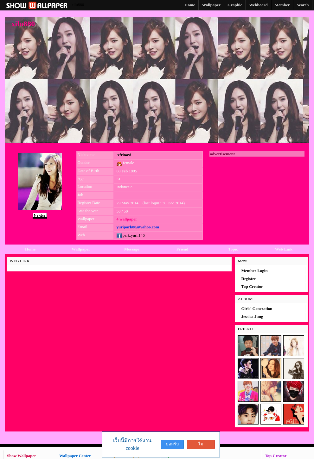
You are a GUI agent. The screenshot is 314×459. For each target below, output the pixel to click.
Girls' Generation (256, 308)
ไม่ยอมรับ (201, 445)
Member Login (254, 270)
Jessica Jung (252, 316)
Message (131, 249)
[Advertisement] (256, 196)
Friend (182, 249)
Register (248, 278)
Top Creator (252, 286)
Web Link (283, 249)
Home (30, 249)
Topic (233, 249)
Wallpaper (81, 249)
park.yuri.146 (131, 235)
